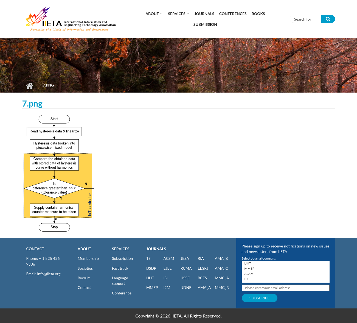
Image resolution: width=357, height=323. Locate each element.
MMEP (152, 287)
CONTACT (35, 248)
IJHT (150, 277)
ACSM (169, 258)
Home (29, 86)
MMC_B (222, 287)
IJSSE (185, 277)
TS (148, 258)
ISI (166, 277)
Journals (204, 13)
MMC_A (222, 277)
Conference (121, 293)
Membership (88, 258)
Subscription (122, 258)
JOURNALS (156, 248)
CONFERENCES (233, 13)
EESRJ (203, 268)
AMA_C (221, 268)
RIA (201, 258)
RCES (202, 277)
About (152, 13)
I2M (167, 287)
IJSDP (151, 268)
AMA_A (204, 287)
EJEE (168, 268)
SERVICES (120, 248)
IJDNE (186, 287)
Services (176, 13)
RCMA (186, 268)
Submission (205, 24)
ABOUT (84, 248)
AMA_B (221, 258)
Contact (84, 287)
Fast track (120, 268)
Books (258, 13)
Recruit (84, 277)
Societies (85, 268)
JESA (185, 258)
